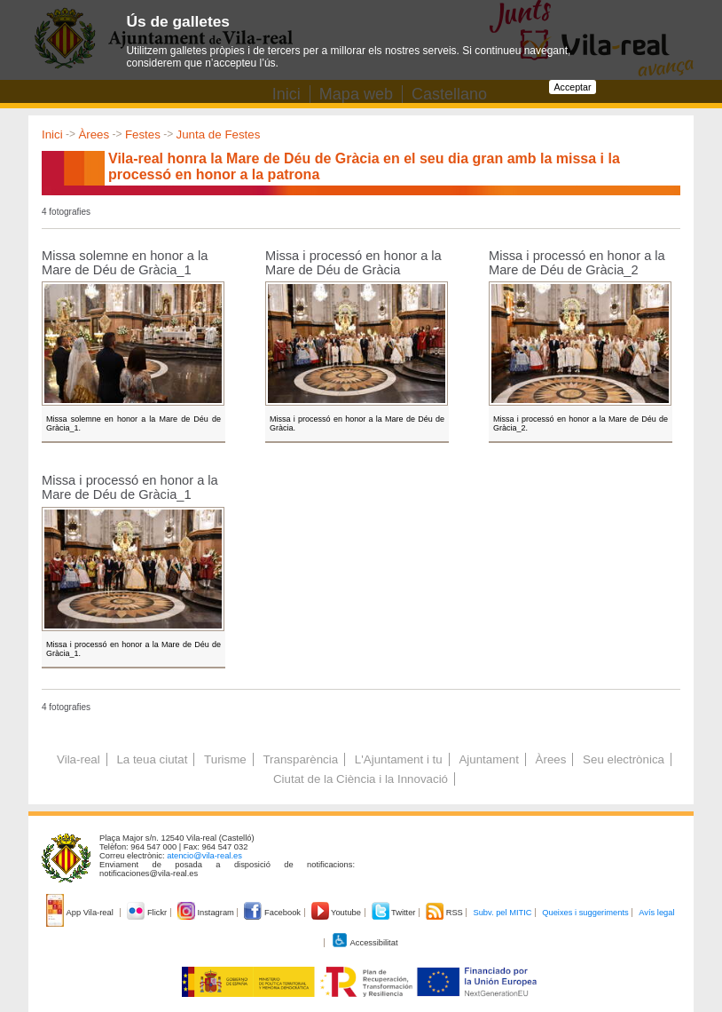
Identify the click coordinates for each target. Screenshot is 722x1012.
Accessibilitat (364, 942)
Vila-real (78, 759)
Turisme (225, 759)
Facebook (273, 912)
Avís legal (656, 912)
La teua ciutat (151, 759)
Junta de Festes (219, 134)
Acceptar (572, 87)
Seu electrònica (623, 759)
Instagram (207, 912)
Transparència (300, 759)
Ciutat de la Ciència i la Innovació (360, 779)
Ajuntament (488, 759)
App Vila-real (80, 912)
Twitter (395, 912)
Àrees (93, 134)
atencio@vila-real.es (204, 855)
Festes (143, 134)
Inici (52, 134)
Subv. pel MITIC (502, 912)
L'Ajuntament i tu (399, 759)
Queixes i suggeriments (585, 912)
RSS (445, 912)
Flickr (148, 912)
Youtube (337, 912)
